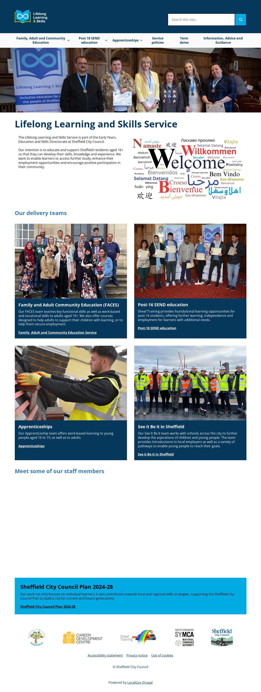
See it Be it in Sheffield (156, 454)
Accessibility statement (105, 655)
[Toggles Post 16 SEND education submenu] (106, 40)
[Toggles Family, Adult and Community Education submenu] (69, 40)
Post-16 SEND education (157, 328)
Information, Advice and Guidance (223, 40)
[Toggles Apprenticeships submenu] (141, 40)
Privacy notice (137, 655)
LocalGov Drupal (140, 682)
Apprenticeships (31, 446)
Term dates (184, 40)
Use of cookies (162, 655)
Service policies (158, 40)
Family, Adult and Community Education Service (57, 332)
